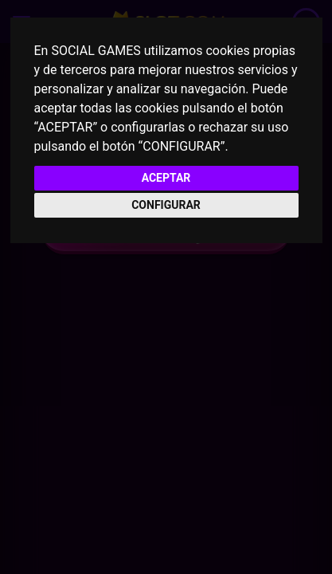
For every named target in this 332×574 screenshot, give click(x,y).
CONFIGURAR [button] (166, 205)
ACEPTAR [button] (166, 177)
